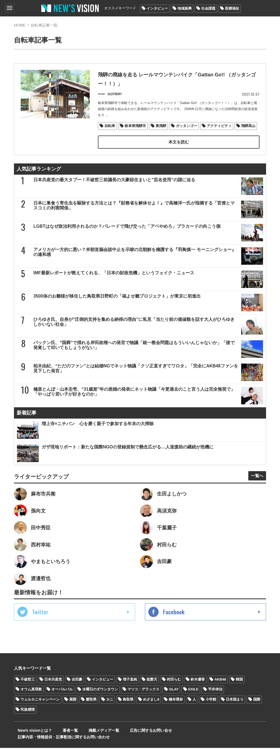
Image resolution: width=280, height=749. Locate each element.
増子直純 (130, 687)
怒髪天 (152, 687)
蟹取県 (91, 707)
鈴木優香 (198, 687)
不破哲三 (28, 687)
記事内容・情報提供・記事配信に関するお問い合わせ (205, 738)
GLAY (174, 697)
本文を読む (178, 144)
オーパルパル (62, 697)
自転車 (110, 128)
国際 (256, 707)
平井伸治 (215, 697)
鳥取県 (128, 707)
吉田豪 (77, 687)
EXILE (193, 697)
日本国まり (235, 707)
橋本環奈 (176, 707)
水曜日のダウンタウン (100, 697)
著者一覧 (61, 738)
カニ (109, 707)
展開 (72, 707)
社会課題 (208, 8)
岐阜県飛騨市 (135, 128)
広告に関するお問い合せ (132, 738)
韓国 (239, 687)
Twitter (40, 619)
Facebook (174, 619)
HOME (19, 25)
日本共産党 (53, 687)
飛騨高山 (248, 128)
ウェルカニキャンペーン (40, 707)
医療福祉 (232, 8)
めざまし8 (151, 707)
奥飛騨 (161, 128)
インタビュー (157, 8)
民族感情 (28, 717)
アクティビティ (219, 128)
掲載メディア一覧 (90, 738)
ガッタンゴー (186, 128)
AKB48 (220, 687)
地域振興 (184, 8)
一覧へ (255, 478)
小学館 (211, 707)
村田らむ (174, 687)
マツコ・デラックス (143, 697)
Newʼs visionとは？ (31, 738)
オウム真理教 (31, 697)
